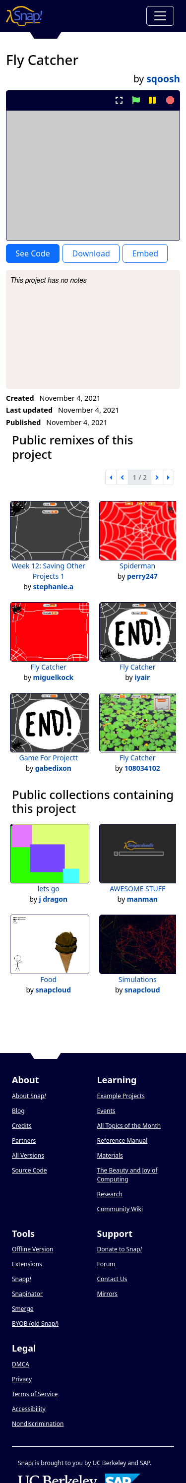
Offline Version (32, 1249)
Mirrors (107, 1294)
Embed (145, 253)
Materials (110, 1155)
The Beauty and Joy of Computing (127, 1174)
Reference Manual (122, 1140)
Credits (22, 1125)
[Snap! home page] (24, 15)
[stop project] (169, 100)
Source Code (29, 1170)
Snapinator (27, 1294)
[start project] (135, 100)
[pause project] (152, 100)
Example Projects (121, 1096)
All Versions (28, 1155)
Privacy (22, 1379)
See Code (32, 253)
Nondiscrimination (37, 1424)
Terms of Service (35, 1394)
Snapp (21, 1279)
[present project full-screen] (119, 100)
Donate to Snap (119, 1249)
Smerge (23, 1308)
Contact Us (112, 1279)
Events (106, 1111)
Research (110, 1194)
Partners (24, 1140)
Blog (18, 1111)
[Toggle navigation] (160, 16)
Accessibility (29, 1409)
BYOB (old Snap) (35, 1323)
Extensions (27, 1264)
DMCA (20, 1364)
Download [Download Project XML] (91, 253)
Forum (106, 1264)
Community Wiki (120, 1209)
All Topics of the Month (129, 1125)
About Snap (29, 1096)
